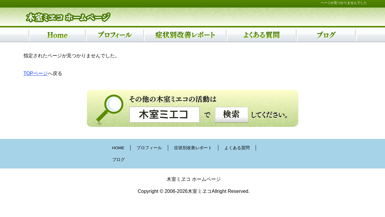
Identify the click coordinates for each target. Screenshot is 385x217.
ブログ (118, 159)
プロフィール (149, 148)
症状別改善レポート (193, 148)
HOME (118, 148)
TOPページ (35, 73)
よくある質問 (237, 148)
